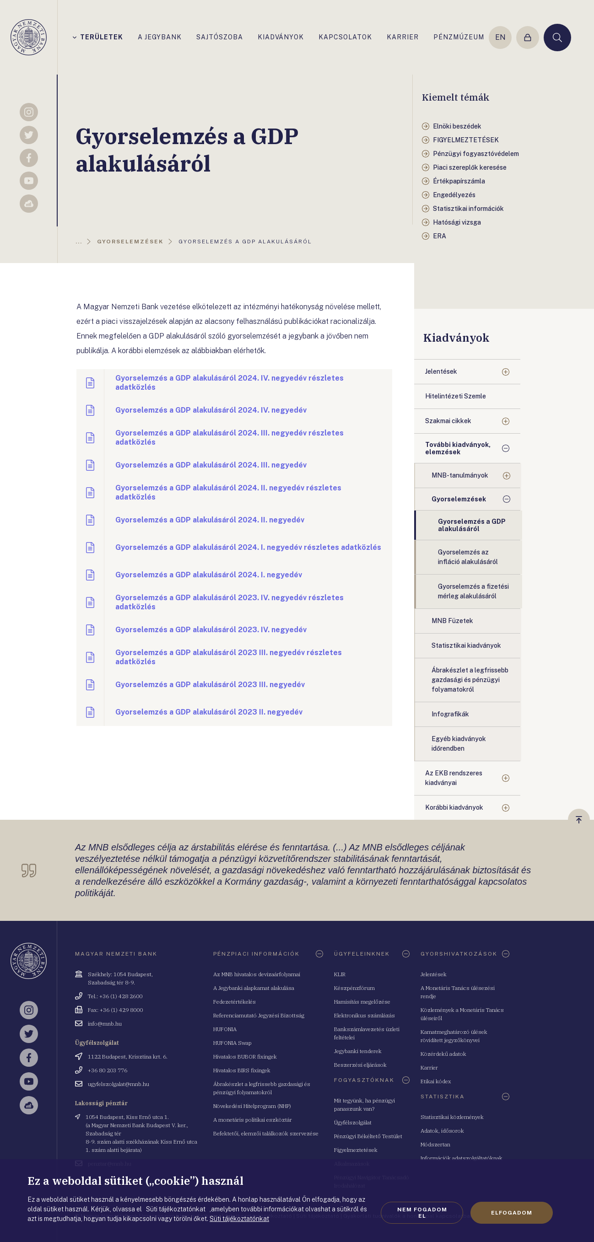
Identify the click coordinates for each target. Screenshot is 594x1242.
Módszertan (435, 1144)
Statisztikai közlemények (452, 1116)
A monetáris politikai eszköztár (252, 1119)
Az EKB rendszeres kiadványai (453, 777)
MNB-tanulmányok (460, 475)
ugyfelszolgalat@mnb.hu (118, 1084)
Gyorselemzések (459, 499)
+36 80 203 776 (107, 1070)
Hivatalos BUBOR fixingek (245, 1056)
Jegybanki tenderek (358, 1051)
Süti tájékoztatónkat (239, 1218)
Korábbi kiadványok (454, 807)
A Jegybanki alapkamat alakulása (253, 987)
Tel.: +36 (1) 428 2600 (115, 996)
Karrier (429, 1067)
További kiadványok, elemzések (458, 448)
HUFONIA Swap (232, 1042)
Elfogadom (511, 1213)
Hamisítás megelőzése (362, 1001)
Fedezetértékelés (234, 1001)
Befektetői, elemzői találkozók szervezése (266, 1133)
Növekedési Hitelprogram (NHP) (252, 1105)
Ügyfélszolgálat (353, 1122)
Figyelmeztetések (356, 1149)
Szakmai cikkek (448, 421)
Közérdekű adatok (443, 1053)
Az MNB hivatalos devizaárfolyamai (256, 974)
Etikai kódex (436, 1081)
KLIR (340, 974)
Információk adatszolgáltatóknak (461, 1158)
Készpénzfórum (354, 987)
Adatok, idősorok (442, 1130)
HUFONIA (225, 1029)
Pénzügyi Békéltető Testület (368, 1136)
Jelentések (441, 371)
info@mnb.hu (105, 1023)
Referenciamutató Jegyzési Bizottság (258, 1015)
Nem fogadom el (422, 1212)
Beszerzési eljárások (360, 1064)
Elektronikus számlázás (364, 1015)
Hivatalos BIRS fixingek (241, 1070)
